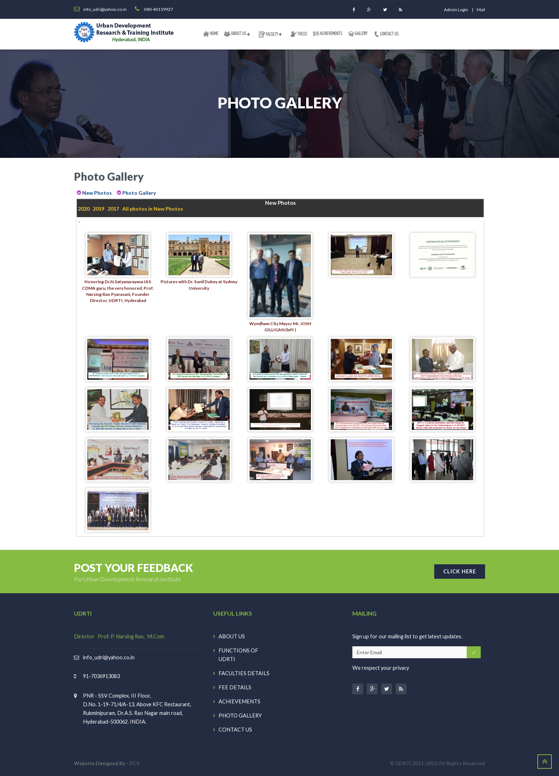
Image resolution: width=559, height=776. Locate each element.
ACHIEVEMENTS (327, 33)
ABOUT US (235, 33)
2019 (98, 209)
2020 (83, 209)
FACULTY (268, 34)
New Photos (97, 193)
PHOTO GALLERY (240, 715)
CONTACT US (386, 34)
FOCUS (299, 34)
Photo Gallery (139, 193)
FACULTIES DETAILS (244, 673)
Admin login (456, 9)
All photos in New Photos (152, 209)
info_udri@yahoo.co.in (109, 657)
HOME (210, 33)
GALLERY (357, 33)
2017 (113, 209)
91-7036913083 (101, 676)
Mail (481, 9)
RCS (134, 763)
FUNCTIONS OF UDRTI (238, 654)
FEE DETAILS (235, 687)
